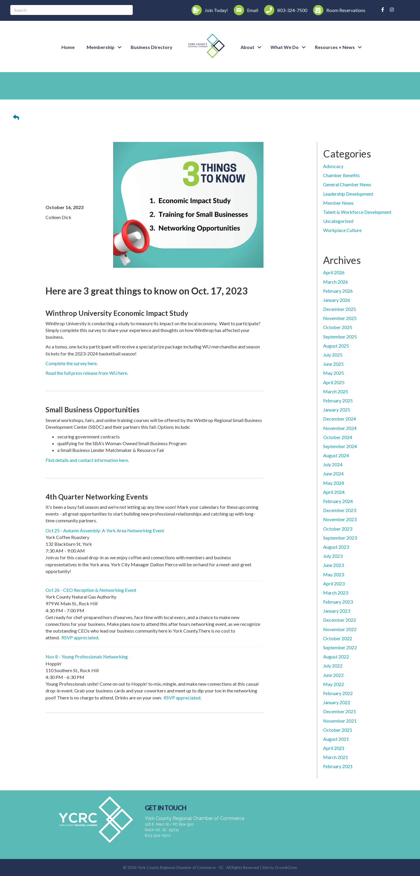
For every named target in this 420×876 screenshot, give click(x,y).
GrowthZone (286, 867)
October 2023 (337, 528)
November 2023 (340, 519)
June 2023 (333, 565)
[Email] (244, 10)
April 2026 (334, 272)
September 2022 (340, 647)
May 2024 (333, 483)
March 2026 (335, 281)
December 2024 (339, 418)
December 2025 (339, 309)
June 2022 (333, 675)
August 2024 (336, 455)
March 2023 (335, 592)
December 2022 (339, 620)
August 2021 (336, 739)
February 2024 (338, 501)
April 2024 (334, 492)
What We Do (285, 47)
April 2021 (334, 748)
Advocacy (333, 166)
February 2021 (338, 766)
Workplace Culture (342, 230)
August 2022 (336, 656)
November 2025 (340, 318)
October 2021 (337, 730)
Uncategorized (338, 221)
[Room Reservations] (337, 10)
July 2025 (332, 354)
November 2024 (340, 428)
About (247, 47)
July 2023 (332, 556)
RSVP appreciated (79, 637)
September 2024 (340, 446)
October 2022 (337, 638)
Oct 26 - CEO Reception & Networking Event (91, 590)
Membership (101, 47)
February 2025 (338, 400)
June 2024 (333, 473)
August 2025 (336, 345)
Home (68, 47)
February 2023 (338, 601)
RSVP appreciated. (182, 697)
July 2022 (332, 665)
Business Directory (151, 47)
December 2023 (339, 510)
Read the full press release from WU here (86, 373)
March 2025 (335, 391)
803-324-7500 (158, 835)
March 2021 (335, 757)
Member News (338, 203)
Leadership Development (348, 193)
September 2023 (340, 537)
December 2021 (339, 711)
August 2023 (336, 547)
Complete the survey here (71, 363)
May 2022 (333, 684)
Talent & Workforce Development (357, 212)
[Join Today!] (208, 10)
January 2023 (336, 611)
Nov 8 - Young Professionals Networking (87, 656)
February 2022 (338, 693)
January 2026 (336, 300)
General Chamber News (347, 184)
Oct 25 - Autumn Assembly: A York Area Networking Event (105, 530)
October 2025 (337, 327)
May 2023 (333, 574)
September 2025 (340, 336)
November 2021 (340, 720)
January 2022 (336, 702)
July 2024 (332, 464)
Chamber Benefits (341, 175)
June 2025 (333, 364)
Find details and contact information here (87, 460)
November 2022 (340, 629)
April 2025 (334, 382)
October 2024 (337, 437)
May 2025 (333, 373)
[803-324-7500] (284, 10)
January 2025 (336, 409)
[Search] (71, 10)
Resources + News (335, 47)
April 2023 (334, 583)
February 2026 (338, 291)
